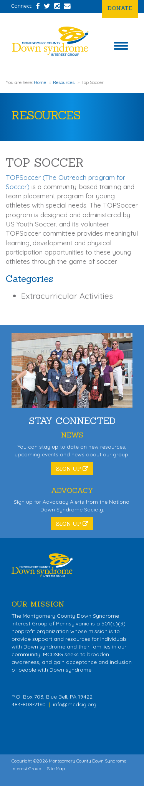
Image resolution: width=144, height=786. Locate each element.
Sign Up (72, 468)
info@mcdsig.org (74, 704)
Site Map (56, 768)
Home (40, 82)
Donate (120, 8)
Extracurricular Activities (67, 296)
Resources (63, 82)
